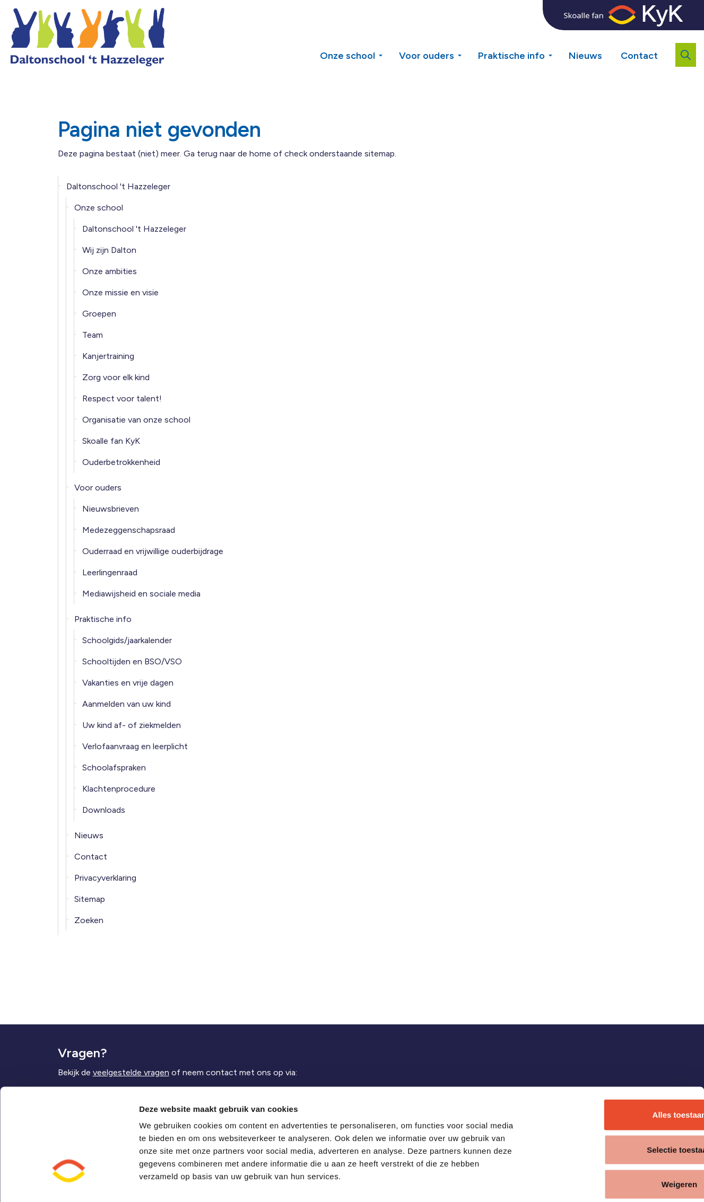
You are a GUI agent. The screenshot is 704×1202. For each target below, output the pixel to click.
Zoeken (88, 920)
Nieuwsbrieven (110, 509)
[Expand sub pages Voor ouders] (467, 37)
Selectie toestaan (615, 1097)
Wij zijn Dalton (109, 250)
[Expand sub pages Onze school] (388, 37)
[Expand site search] (685, 55)
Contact (639, 56)
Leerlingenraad (109, 572)
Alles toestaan (615, 1062)
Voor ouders (426, 56)
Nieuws (585, 56)
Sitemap (89, 899)
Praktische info (511, 56)
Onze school (347, 56)
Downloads (103, 810)
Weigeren (615, 1132)
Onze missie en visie (120, 292)
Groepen (99, 314)
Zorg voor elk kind (116, 377)
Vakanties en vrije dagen (127, 683)
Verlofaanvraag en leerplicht (135, 746)
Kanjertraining (108, 356)
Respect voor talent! (122, 398)
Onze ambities (109, 271)
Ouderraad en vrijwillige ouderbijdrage (152, 551)
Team (92, 335)
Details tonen (571, 1181)
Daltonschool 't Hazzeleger (118, 186)
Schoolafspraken (114, 767)
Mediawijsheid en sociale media (141, 594)
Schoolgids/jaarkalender (127, 640)
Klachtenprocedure (118, 789)
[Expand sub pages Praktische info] (558, 37)
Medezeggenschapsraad (128, 530)
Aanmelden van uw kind (126, 704)
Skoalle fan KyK (111, 441)
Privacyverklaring (105, 878)
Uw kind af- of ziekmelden (131, 725)
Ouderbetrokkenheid (121, 462)
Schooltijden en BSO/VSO (132, 661)
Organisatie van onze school (136, 420)
